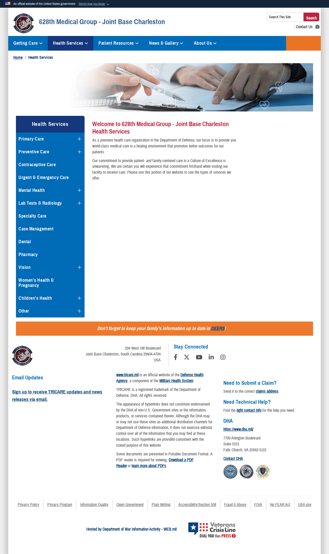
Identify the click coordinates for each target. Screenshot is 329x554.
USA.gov (305, 504)
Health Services (70, 43)
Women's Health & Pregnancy (36, 282)
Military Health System (176, 380)
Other (24, 311)
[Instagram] (222, 358)
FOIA (258, 504)
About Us (205, 43)
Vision (25, 267)
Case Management (36, 229)
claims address (267, 391)
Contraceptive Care (37, 164)
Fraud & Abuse (235, 504)
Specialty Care (33, 216)
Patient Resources (118, 43)
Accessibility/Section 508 (197, 504)
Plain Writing (161, 504)
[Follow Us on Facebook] (175, 358)
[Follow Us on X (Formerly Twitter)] (186, 358)
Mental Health (32, 190)
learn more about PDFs (149, 465)
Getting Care (28, 43)
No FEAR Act (280, 504)
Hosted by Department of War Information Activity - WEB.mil (131, 529)
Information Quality (94, 504)
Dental (25, 242)
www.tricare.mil (127, 375)
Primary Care (31, 139)
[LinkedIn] (211, 358)
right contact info (248, 410)
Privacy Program (59, 504)
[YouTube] (199, 358)
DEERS (217, 328)
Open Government (130, 504)
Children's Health (35, 298)
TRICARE (303, 43)
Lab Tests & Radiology (40, 203)
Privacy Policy (28, 504)
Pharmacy (28, 254)
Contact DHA (233, 458)
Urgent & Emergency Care (44, 177)
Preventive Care (34, 152)
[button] (94, 4)
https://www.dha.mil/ (238, 429)
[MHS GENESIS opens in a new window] (317, 27)
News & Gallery (166, 43)
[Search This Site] (285, 17)
